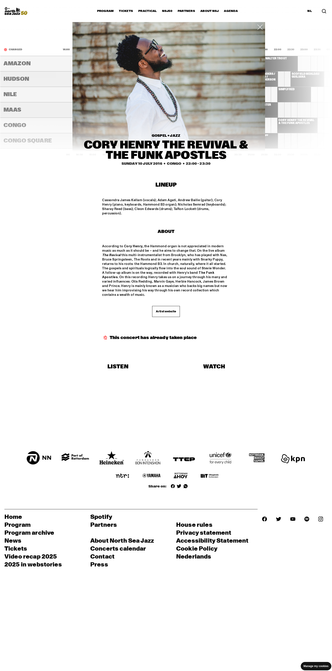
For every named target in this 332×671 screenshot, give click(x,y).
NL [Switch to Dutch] (309, 11)
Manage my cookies (316, 666)
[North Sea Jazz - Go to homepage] (15, 11)
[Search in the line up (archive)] (324, 10)
